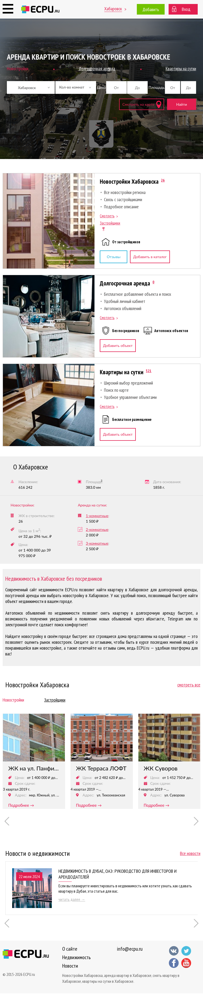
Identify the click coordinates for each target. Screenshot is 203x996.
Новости (70, 965)
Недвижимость (76, 957)
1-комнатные (97, 515)
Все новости (190, 853)
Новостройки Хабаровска (129, 181)
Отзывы (113, 256)
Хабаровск (113, 9)
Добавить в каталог (149, 256)
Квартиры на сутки (121, 372)
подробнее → (21, 805)
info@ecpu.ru (130, 948)
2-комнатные (97, 529)
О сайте (69, 948)
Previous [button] (7, 821)
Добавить (150, 9)
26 (163, 180)
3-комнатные (97, 543)
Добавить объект (118, 345)
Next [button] (196, 821)
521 (148, 370)
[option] (34, 761)
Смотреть (107, 215)
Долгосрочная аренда (125, 283)
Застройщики (110, 223)
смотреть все (188, 685)
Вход (186, 9)
